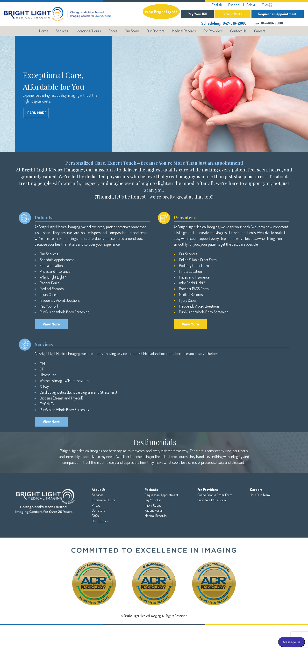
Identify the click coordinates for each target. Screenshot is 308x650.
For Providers (212, 31)
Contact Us (238, 31)
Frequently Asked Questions (60, 300)
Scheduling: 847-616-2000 (223, 23)
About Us (99, 489)
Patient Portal (233, 14)
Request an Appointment (277, 14)
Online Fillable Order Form (198, 259)
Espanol (234, 4)
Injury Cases (48, 294)
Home (43, 31)
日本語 (267, 4)
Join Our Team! (260, 495)
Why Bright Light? (161, 11)
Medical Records (184, 31)
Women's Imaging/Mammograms (65, 380)
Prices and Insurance (55, 271)
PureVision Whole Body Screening (64, 312)
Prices (112, 31)
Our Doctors (155, 31)
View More (51, 324)
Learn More (36, 113)
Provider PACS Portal (194, 288)
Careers (259, 31)
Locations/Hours (88, 31)
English (217, 4)
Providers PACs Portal (212, 500)
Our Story (132, 31)
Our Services (49, 253)
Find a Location (51, 265)
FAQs (95, 515)
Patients (151, 489)
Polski (250, 4)
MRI (43, 363)
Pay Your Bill (197, 14)
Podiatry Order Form (194, 265)
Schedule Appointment (57, 259)
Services (62, 31)
